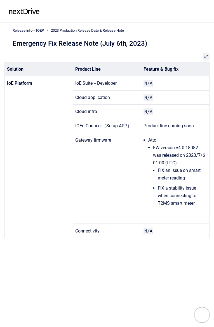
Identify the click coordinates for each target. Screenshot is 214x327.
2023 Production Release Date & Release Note (87, 30)
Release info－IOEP (67, 11)
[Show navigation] (202, 315)
